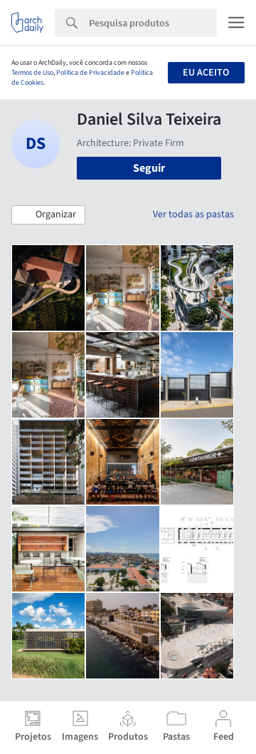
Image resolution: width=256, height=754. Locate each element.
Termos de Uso (32, 73)
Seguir (149, 168)
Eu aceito (206, 73)
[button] (48, 215)
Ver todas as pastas (193, 214)
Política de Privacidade (90, 73)
